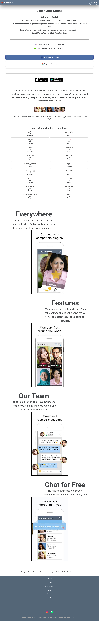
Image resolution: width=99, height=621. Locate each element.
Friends (75, 572)
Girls (57, 572)
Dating (23, 572)
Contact (49, 582)
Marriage (51, 572)
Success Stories (49, 586)
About (49, 590)
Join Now (93, 3)
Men (28, 572)
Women (35, 572)
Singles (42, 572)
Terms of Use (54, 75)
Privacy (49, 594)
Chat (63, 572)
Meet (69, 572)
